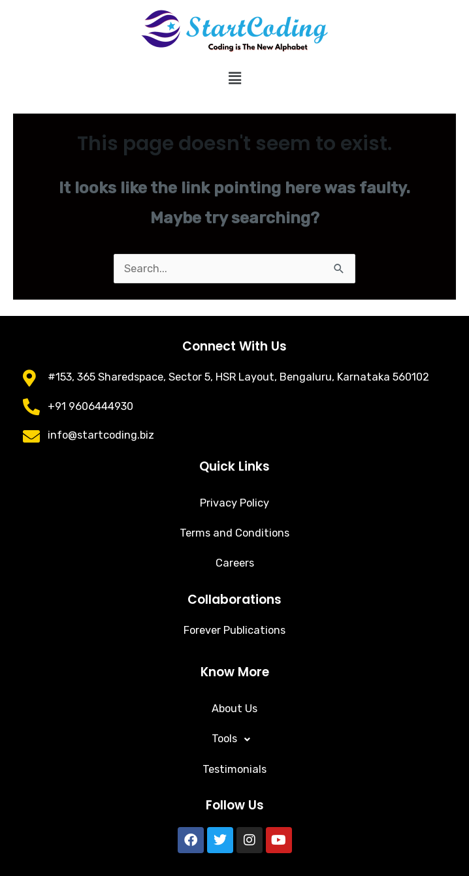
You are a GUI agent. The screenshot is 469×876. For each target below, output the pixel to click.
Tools (234, 739)
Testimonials (234, 769)
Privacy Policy (234, 503)
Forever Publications (234, 630)
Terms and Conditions (234, 533)
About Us (234, 708)
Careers (235, 563)
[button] (234, 78)
